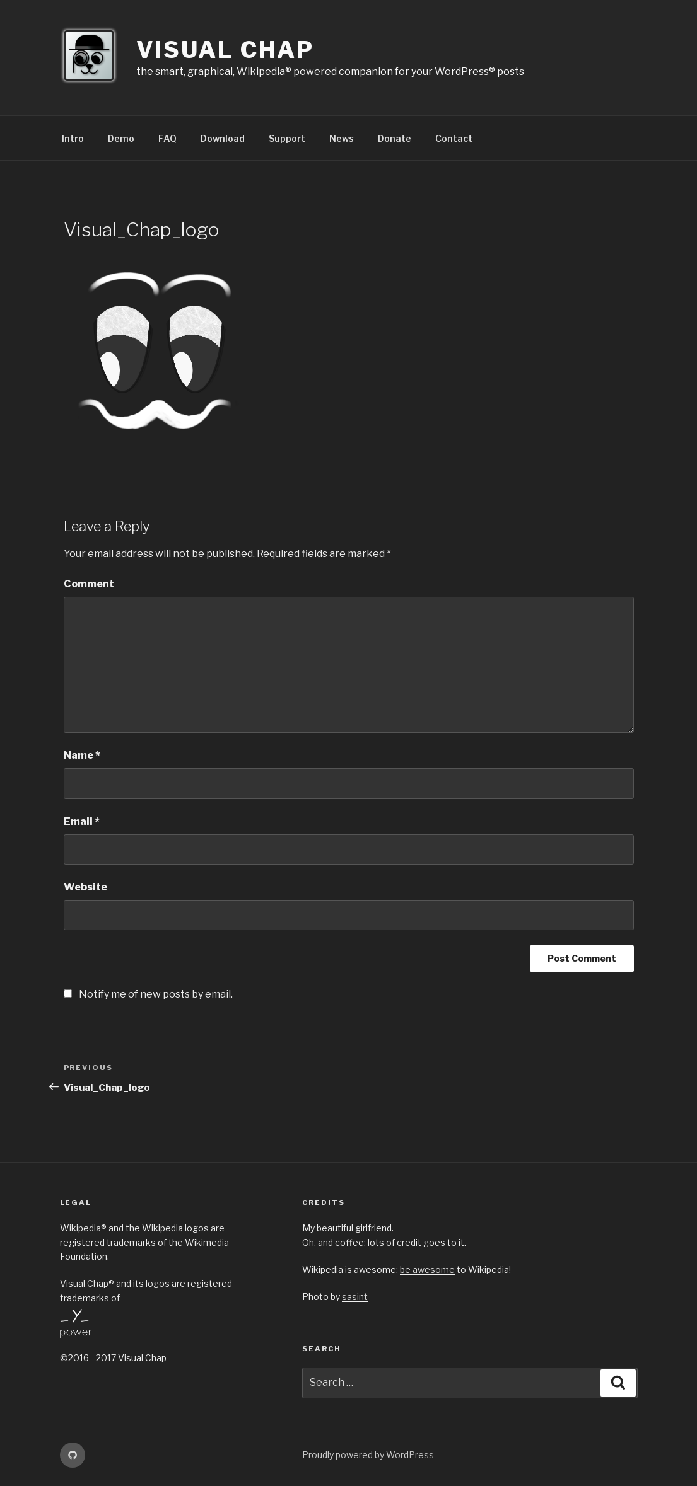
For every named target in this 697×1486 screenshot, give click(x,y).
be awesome (427, 1269)
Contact (453, 138)
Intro (73, 138)
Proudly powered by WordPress (368, 1454)
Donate (394, 138)
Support (287, 138)
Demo (121, 138)
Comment (89, 584)
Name (82, 755)
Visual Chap (225, 50)
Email (82, 821)
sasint (355, 1296)
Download (223, 138)
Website (85, 887)
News (341, 138)
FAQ (167, 138)
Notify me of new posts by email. (156, 994)
